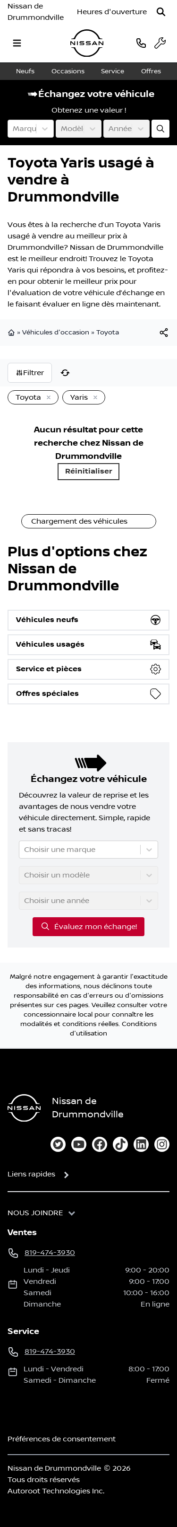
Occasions (67, 71)
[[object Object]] (163, 332)
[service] (160, 43)
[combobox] (14, 128)
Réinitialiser (88, 471)
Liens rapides (31, 1174)
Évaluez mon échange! (88, 926)
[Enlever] (47, 398)
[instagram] (161, 1144)
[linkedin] (141, 1144)
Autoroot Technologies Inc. (56, 1491)
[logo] (86, 43)
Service (112, 71)
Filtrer (30, 373)
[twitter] (58, 1144)
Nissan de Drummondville (36, 12)
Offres (151, 71)
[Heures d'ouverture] (112, 11)
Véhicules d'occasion (55, 332)
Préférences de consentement (62, 1439)
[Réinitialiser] (65, 373)
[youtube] (78, 1144)
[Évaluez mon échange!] (160, 129)
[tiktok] (120, 1144)
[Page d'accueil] (24, 1108)
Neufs (25, 71)
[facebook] (99, 1144)
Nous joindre (35, 1213)
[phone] (141, 43)
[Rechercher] (160, 11)
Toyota (107, 332)
